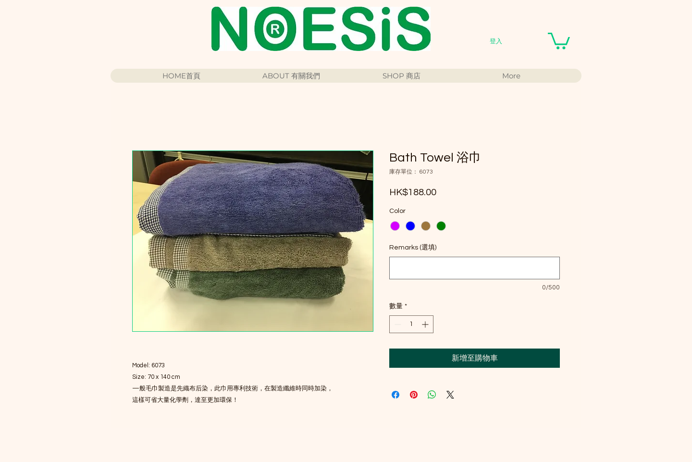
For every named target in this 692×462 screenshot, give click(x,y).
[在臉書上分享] (395, 394)
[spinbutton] (411, 324)
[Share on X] (450, 394)
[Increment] (426, 324)
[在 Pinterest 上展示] (414, 394)
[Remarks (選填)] (474, 268)
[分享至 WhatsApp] (432, 394)
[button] (559, 40)
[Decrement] (397, 324)
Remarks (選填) (412, 247)
